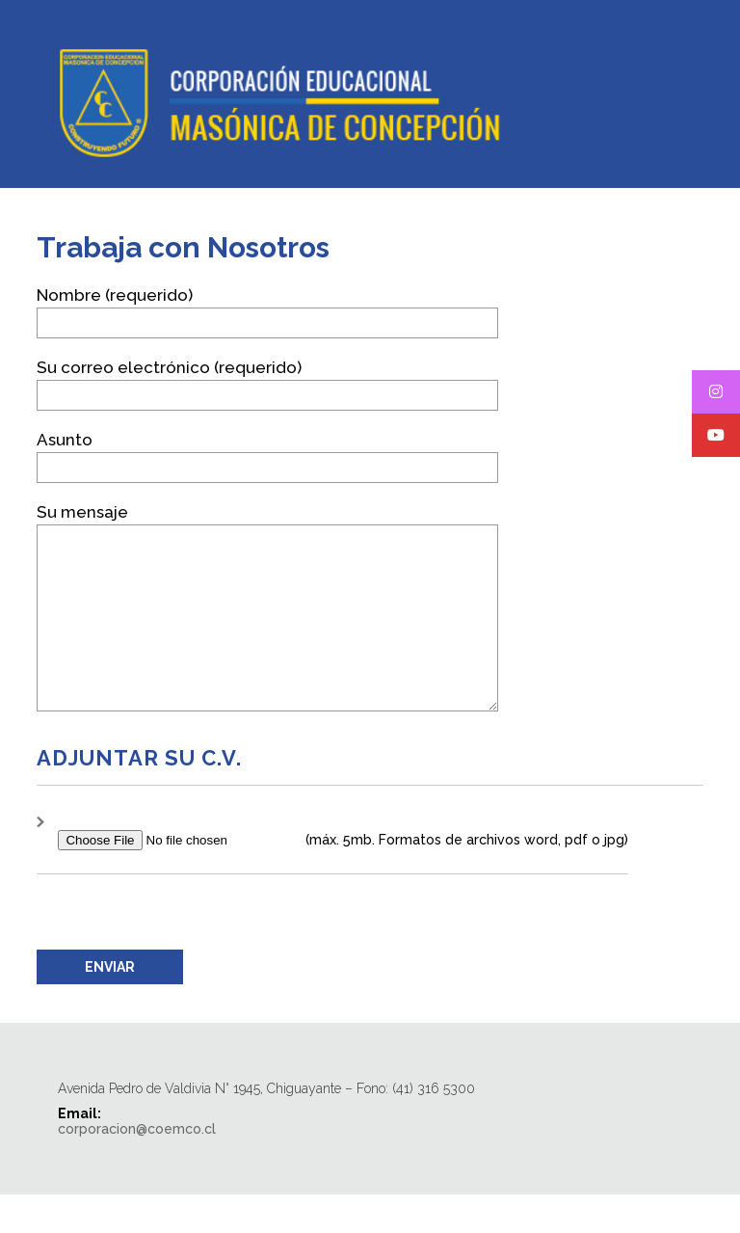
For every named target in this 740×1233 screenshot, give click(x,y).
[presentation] (183, 950)
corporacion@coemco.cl (137, 1167)
